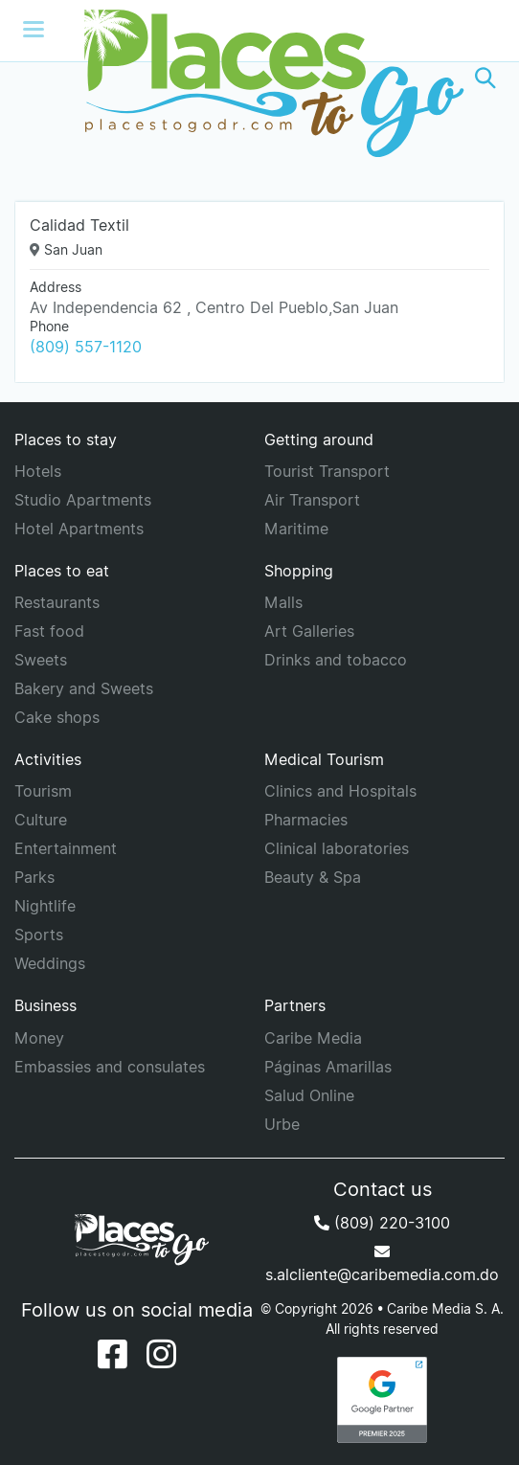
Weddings (49, 963)
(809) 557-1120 (86, 346)
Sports (38, 934)
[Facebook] (112, 1354)
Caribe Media (313, 1038)
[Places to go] (259, 78)
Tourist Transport (327, 471)
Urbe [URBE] (282, 1124)
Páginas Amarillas (328, 1066)
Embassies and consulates (109, 1066)
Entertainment (65, 848)
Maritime (296, 528)
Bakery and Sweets (83, 688)
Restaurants (57, 602)
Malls (283, 602)
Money (39, 1038)
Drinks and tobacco (335, 659)
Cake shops (57, 717)
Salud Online (309, 1095)
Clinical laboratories (336, 848)
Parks (34, 877)
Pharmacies (306, 819)
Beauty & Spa (312, 877)
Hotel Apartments (79, 528)
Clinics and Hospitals (340, 790)
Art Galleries (309, 631)
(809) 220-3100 (382, 1222)
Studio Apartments (82, 499)
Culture (40, 819)
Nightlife (45, 905)
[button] (485, 78)
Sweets (40, 659)
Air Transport (312, 499)
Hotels (37, 471)
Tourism (43, 790)
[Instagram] (161, 1354)
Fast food (49, 631)
